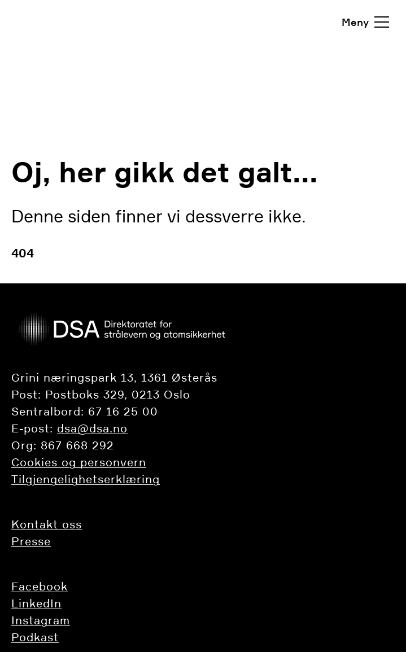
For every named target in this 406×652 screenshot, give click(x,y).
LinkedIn (36, 603)
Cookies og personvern (78, 462)
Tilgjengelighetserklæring (85, 479)
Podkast (35, 637)
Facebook (39, 586)
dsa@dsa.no (92, 428)
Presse (31, 541)
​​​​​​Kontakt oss (46, 524)
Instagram (40, 620)
